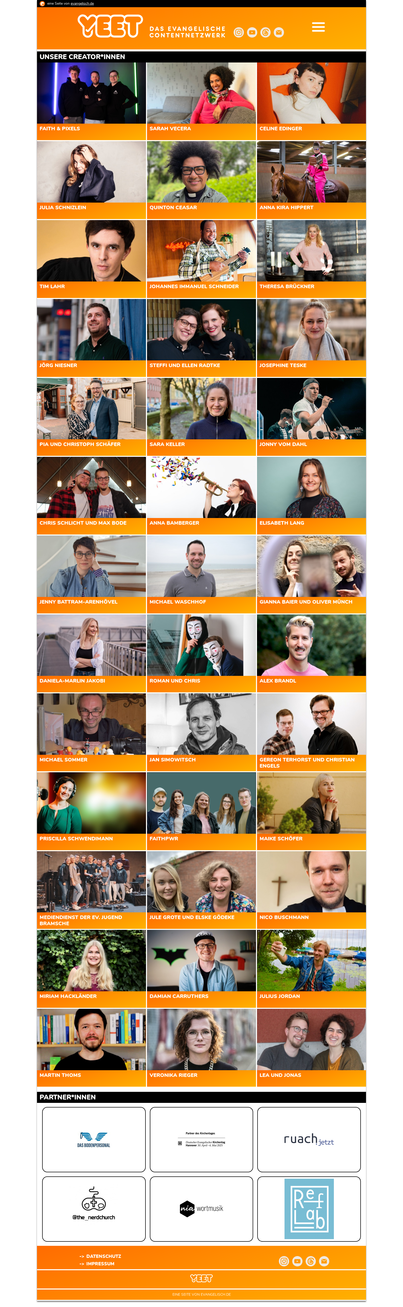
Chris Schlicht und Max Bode (83, 523)
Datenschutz (103, 1256)
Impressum (100, 1264)
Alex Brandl (278, 681)
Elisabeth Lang (282, 523)
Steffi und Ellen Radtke (185, 365)
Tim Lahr (52, 286)
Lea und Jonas (280, 1075)
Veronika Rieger (173, 1075)
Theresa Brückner (287, 286)
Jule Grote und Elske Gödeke (192, 917)
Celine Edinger (281, 128)
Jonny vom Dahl (283, 444)
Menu (318, 27)
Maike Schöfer (281, 838)
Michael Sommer (63, 760)
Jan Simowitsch (173, 760)
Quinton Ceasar (173, 207)
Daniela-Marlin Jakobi (72, 681)
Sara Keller (167, 444)
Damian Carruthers (179, 996)
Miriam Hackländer (68, 996)
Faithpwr (164, 838)
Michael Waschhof (178, 602)
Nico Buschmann (284, 917)
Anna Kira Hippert (287, 207)
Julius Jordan (280, 996)
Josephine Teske (283, 365)
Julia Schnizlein (63, 207)
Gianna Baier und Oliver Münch (306, 602)
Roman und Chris (175, 681)
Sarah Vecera (170, 128)
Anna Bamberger (174, 523)
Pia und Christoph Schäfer (80, 444)
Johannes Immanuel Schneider (194, 286)
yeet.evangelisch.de (188, 29)
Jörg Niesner (58, 365)
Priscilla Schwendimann (76, 838)
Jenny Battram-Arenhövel (78, 602)
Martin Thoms (60, 1075)
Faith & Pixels (60, 128)
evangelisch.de (82, 3)
